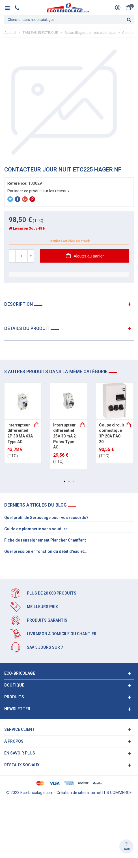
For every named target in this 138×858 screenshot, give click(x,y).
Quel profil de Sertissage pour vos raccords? (46, 517)
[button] (64, 481)
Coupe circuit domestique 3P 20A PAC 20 (111, 433)
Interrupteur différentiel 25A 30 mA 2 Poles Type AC (64, 436)
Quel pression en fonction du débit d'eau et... (45, 551)
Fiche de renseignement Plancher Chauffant (45, 540)
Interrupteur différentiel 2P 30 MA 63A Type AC (20, 433)
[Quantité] (21, 256)
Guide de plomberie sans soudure (36, 529)
